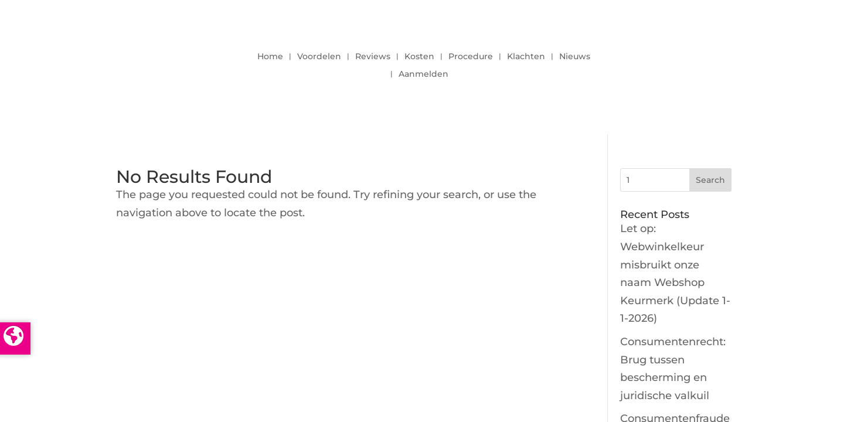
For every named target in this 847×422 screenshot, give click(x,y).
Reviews (372, 57)
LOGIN (708, 62)
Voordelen (319, 57)
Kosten (419, 57)
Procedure (470, 57)
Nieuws (574, 57)
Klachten (526, 57)
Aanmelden (423, 74)
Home (270, 57)
